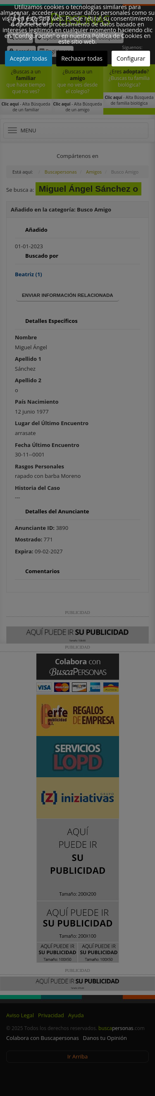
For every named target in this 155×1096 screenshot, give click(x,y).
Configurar (131, 58)
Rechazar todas (82, 58)
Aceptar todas (29, 58)
